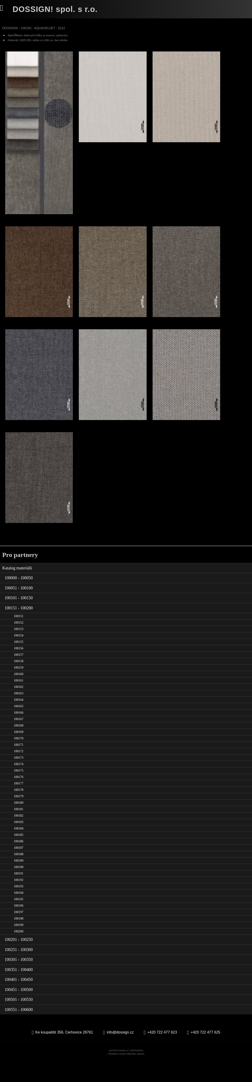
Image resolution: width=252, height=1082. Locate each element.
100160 (18, 695)
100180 (18, 824)
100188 (18, 875)
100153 (18, 650)
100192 (18, 901)
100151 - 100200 (19, 629)
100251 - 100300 (19, 970)
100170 (18, 759)
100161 (18, 702)
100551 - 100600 (19, 1030)
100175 (18, 792)
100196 (18, 927)
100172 (18, 772)
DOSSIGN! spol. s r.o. (57, 9)
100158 (18, 682)
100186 (18, 862)
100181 (18, 830)
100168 (18, 747)
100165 (18, 727)
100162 (18, 708)
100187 (18, 869)
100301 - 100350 (19, 981)
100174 (18, 785)
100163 (18, 714)
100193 (18, 907)
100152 (18, 644)
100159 (18, 689)
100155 (18, 663)
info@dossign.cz (120, 1054)
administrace (136, 1072)
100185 (18, 856)
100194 (18, 914)
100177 (18, 805)
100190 (18, 888)
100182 (18, 837)
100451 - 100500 (19, 1010)
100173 (18, 779)
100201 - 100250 (19, 961)
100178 (18, 811)
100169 (18, 753)
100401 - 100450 (19, 1001)
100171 (18, 766)
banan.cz (124, 1072)
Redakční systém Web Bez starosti (126, 1075)
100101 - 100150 (19, 619)
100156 (18, 669)
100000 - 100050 (19, 599)
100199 (18, 946)
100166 (18, 734)
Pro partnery (20, 575)
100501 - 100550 (19, 1021)
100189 (18, 882)
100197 (18, 933)
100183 (18, 843)
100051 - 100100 (19, 609)
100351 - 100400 (19, 990)
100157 (18, 676)
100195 (18, 920)
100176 (18, 798)
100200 (18, 952)
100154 (18, 657)
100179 (18, 817)
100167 (18, 740)
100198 (18, 940)
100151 (18, 637)
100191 (18, 895)
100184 (18, 850)
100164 (18, 721)
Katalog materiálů (17, 589)
